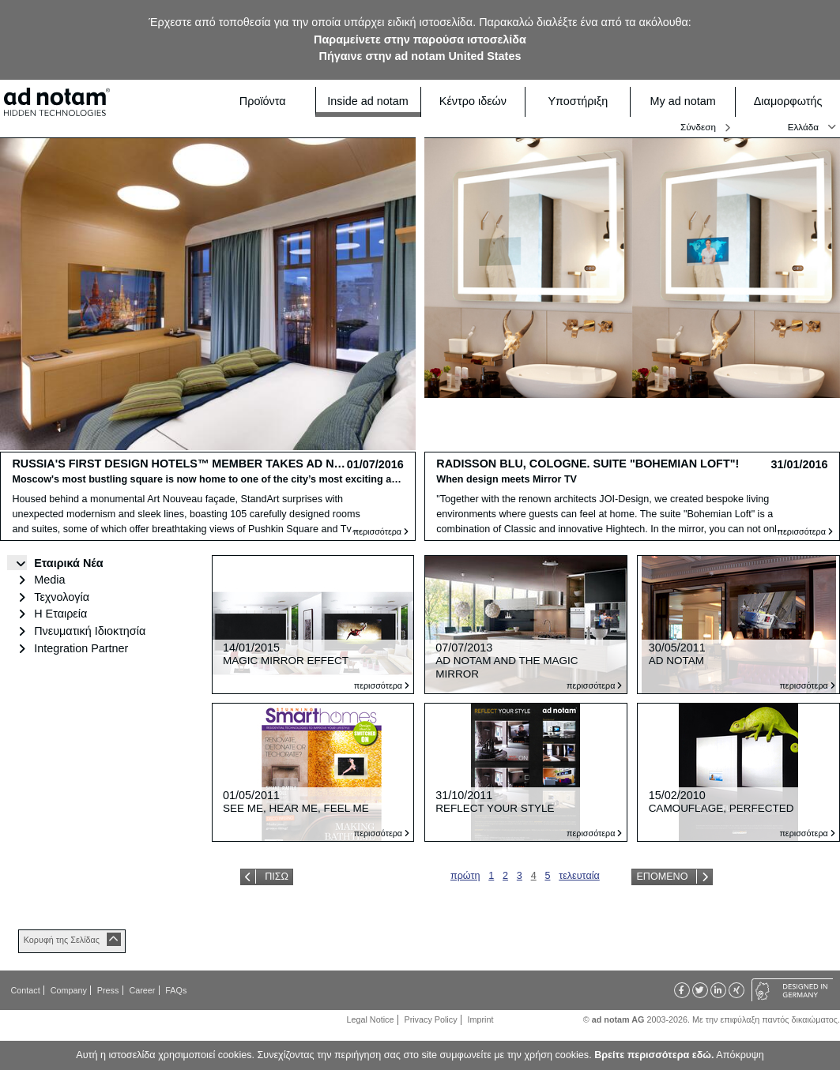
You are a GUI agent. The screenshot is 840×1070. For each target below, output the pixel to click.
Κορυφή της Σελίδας (62, 939)
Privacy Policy (430, 1019)
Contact (25, 990)
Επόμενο (661, 876)
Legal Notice (370, 1019)
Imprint (481, 1019)
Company (69, 990)
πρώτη (465, 875)
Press (108, 990)
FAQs (175, 990)
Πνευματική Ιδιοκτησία (89, 631)
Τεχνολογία (61, 597)
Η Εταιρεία (60, 613)
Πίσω (276, 876)
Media (49, 579)
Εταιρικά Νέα (69, 563)
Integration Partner (81, 648)
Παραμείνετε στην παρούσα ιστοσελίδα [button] (420, 39)
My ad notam (688, 101)
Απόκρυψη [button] (739, 1055)
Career (142, 990)
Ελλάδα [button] (803, 127)
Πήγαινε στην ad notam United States (420, 56)
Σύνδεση (698, 127)
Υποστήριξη (584, 101)
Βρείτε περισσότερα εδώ (652, 1055)
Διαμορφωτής (792, 101)
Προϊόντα (272, 101)
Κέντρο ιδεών (477, 101)
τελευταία (579, 875)
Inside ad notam (368, 100)
